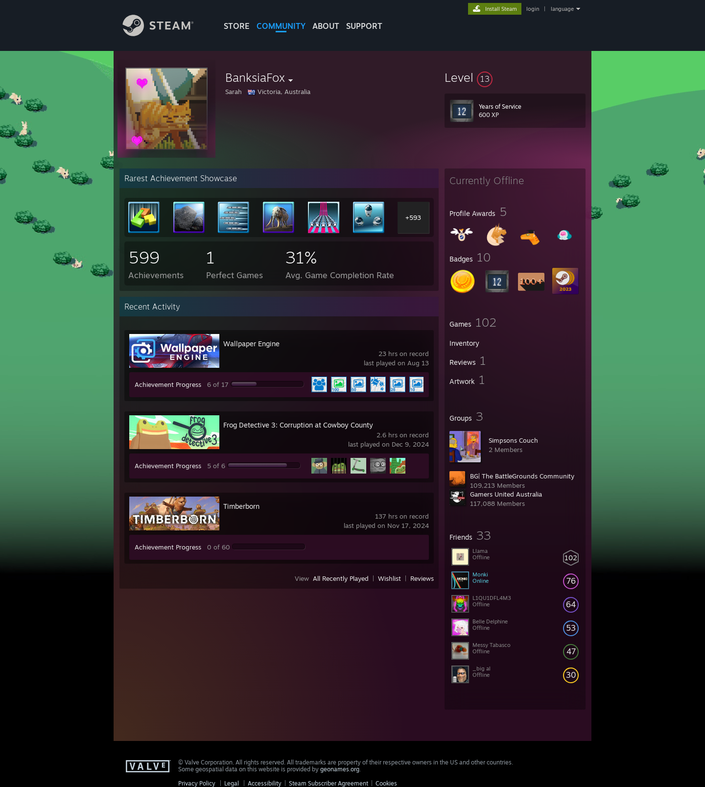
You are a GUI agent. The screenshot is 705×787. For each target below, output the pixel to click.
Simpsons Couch (513, 440)
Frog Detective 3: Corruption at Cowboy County (298, 425)
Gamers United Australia (506, 494)
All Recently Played (341, 578)
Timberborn (241, 506)
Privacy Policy (196, 783)
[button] (515, 77)
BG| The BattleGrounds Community (522, 476)
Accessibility (265, 783)
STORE (237, 26)
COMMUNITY (281, 26)
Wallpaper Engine (251, 343)
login (532, 8)
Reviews (422, 578)
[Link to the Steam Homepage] (165, 33)
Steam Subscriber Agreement (328, 783)
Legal (231, 783)
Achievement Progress (168, 384)
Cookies (386, 783)
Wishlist (389, 578)
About (325, 26)
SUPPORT (364, 26)
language (562, 8)
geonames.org (339, 769)
